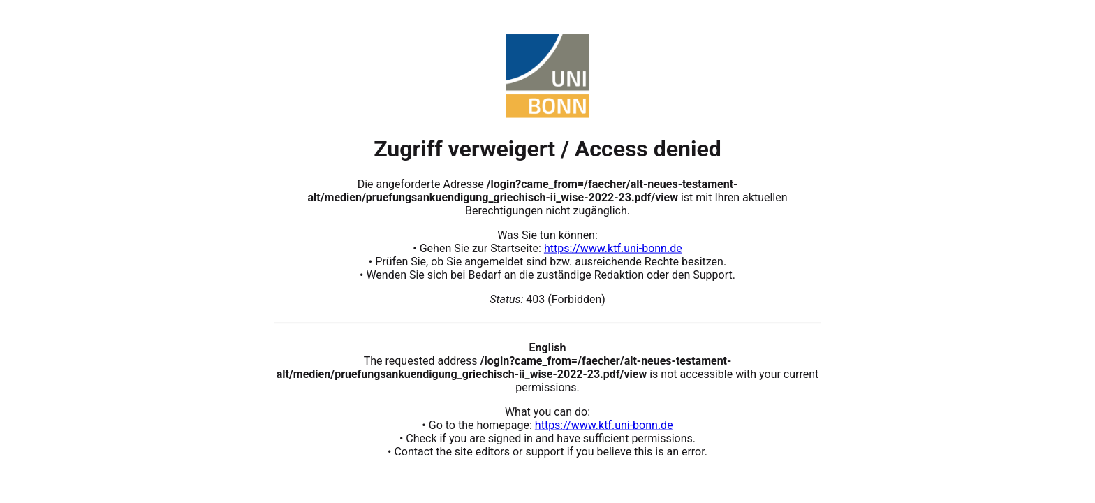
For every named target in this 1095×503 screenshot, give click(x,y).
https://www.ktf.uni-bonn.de (613, 247)
